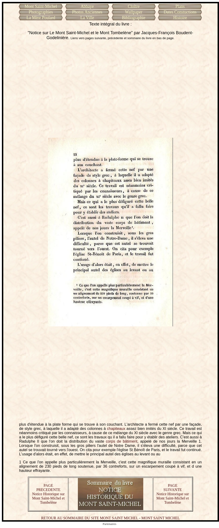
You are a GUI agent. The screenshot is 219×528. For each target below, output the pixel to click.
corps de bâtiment (121, 441)
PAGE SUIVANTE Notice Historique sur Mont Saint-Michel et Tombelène (172, 493)
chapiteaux (116, 429)
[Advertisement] (44, 89)
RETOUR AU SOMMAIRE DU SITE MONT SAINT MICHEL (89, 518)
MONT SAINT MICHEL (160, 518)
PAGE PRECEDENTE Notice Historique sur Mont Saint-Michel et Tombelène (48, 493)
